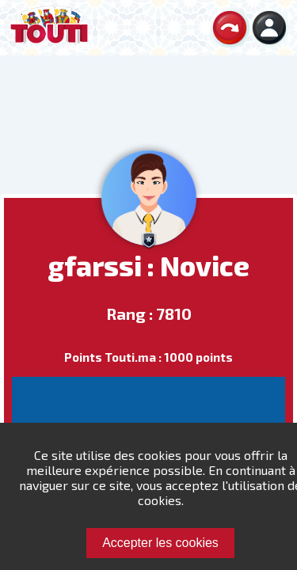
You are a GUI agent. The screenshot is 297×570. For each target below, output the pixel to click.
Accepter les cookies (160, 542)
